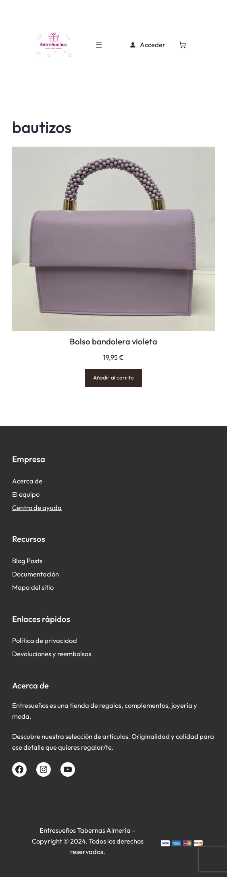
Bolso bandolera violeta (113, 341)
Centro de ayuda (37, 507)
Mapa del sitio (33, 587)
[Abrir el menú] (99, 45)
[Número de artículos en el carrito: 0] (182, 45)
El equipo (26, 494)
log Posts (29, 560)
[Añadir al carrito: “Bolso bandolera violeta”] (113, 377)
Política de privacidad (44, 640)
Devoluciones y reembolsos (51, 653)
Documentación (35, 574)
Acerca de (27, 481)
